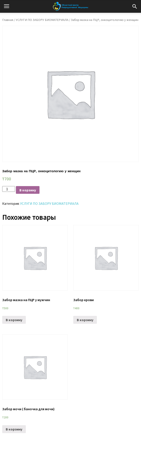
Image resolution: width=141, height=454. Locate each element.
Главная (7, 20)
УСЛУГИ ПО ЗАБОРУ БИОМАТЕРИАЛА (42, 20)
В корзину (27, 190)
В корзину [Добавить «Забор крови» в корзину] (85, 320)
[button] (134, 6)
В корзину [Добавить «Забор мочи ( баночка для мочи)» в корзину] (14, 429)
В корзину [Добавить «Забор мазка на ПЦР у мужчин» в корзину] (14, 320)
